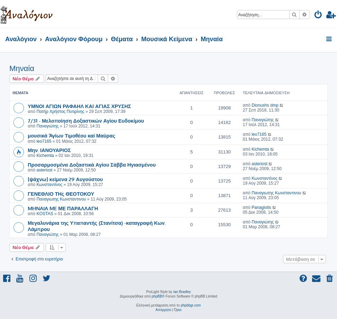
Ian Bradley (182, 292)
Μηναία (21, 68)
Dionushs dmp (264, 105)
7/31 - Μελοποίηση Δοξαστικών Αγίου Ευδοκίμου (86, 120)
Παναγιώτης (47, 126)
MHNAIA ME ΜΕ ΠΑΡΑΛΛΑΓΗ (63, 208)
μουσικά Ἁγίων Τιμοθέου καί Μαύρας (71, 135)
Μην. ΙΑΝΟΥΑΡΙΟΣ (49, 150)
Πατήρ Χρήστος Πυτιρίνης (60, 111)
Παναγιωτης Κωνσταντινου (61, 199)
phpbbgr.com (191, 305)
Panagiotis (261, 207)
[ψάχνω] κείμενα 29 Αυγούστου (65, 179)
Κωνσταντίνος (49, 184)
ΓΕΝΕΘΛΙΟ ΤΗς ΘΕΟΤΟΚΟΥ (61, 193)
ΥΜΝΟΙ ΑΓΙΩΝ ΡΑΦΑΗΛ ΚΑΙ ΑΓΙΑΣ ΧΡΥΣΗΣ (79, 106)
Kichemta (45, 155)
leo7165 (43, 141)
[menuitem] (318, 15)
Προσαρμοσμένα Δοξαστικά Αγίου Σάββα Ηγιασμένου (92, 164)
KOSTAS (44, 213)
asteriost (44, 170)
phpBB (157, 296)
